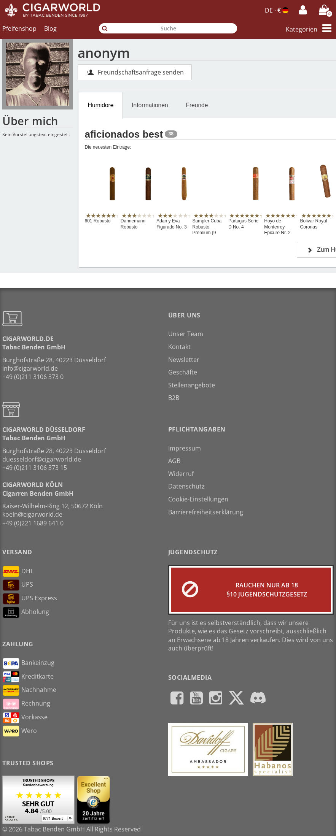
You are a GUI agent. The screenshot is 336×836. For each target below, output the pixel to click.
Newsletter (183, 359)
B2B (173, 397)
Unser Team (185, 334)
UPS (17, 585)
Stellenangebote (191, 385)
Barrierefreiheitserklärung (205, 512)
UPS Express (29, 599)
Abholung (25, 612)
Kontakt (179, 347)
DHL (17, 571)
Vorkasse (25, 718)
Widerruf (181, 474)
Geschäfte (182, 372)
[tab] (101, 105)
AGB (174, 461)
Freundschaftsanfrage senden (135, 72)
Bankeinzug (28, 663)
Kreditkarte (28, 677)
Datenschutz (186, 486)
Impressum (184, 448)
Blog (50, 28)
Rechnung (26, 704)
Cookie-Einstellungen (198, 499)
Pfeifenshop (19, 28)
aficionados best (123, 134)
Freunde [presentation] (197, 105)
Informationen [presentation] (150, 105)
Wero (19, 731)
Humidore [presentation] (101, 105)
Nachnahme (29, 690)
